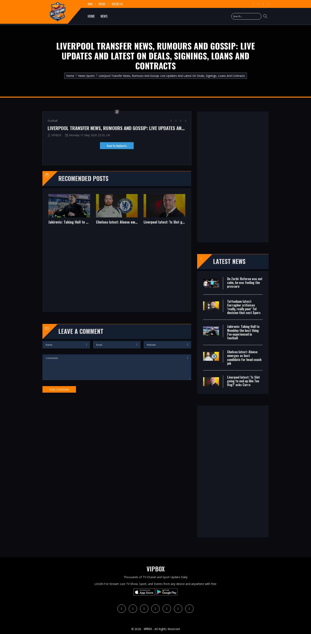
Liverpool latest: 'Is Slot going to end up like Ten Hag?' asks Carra (164, 222)
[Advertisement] (116, 271)
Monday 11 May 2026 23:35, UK (89, 135)
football (53, 121)
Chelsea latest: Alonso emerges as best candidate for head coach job (117, 222)
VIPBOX (56, 135)
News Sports (86, 76)
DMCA (90, 4)
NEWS (104, 16)
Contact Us (117, 4)
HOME (91, 16)
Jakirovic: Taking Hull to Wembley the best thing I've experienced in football (69, 222)
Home (70, 76)
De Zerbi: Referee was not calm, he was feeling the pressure (244, 282)
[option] (69, 212)
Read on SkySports (117, 146)
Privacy (102, 4)
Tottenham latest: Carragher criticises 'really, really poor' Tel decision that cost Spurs (244, 307)
